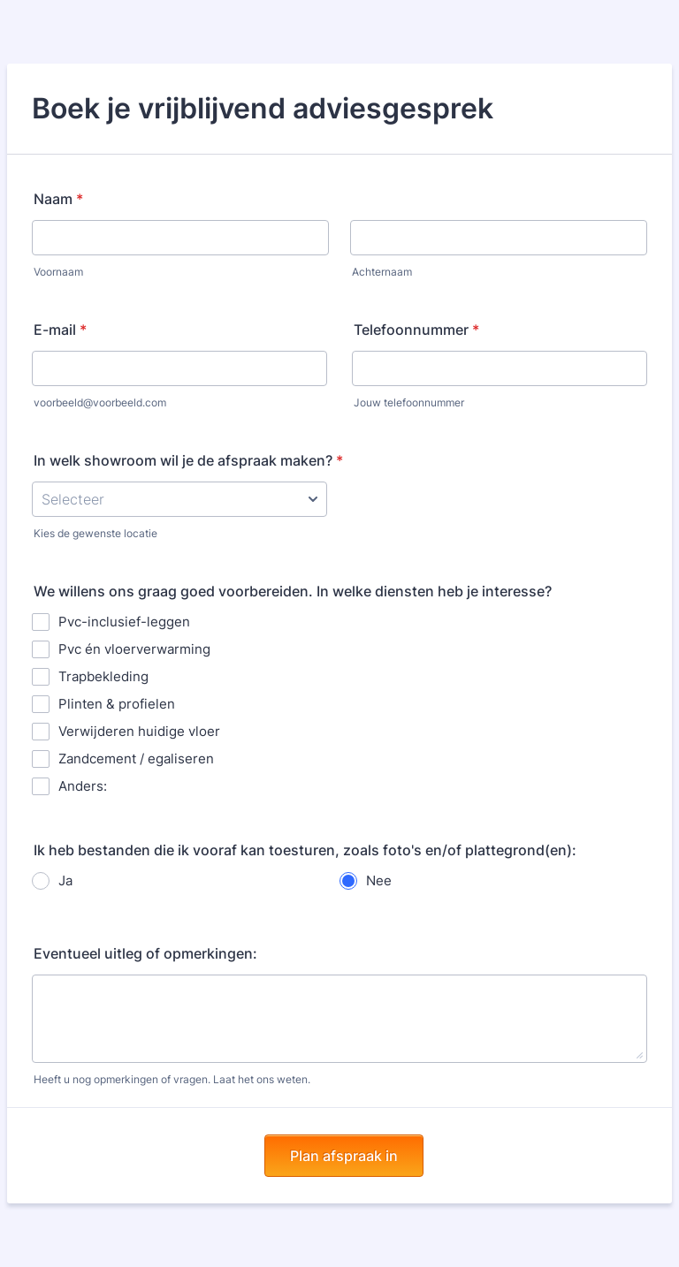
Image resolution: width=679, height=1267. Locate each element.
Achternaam (382, 271)
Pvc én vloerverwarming (134, 649)
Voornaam (58, 271)
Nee (379, 880)
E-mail (60, 329)
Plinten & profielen (116, 703)
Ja (65, 880)
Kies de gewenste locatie (95, 533)
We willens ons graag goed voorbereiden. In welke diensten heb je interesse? (293, 591)
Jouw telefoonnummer (409, 402)
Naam (58, 199)
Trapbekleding (103, 676)
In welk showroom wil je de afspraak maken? (188, 460)
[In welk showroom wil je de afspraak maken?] (179, 499)
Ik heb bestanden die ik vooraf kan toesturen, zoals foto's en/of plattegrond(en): (305, 850)
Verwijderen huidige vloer (139, 731)
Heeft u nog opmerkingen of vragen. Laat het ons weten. (172, 1079)
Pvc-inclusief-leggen (124, 621)
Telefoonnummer (416, 329)
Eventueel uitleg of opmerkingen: (145, 953)
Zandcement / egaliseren (136, 758)
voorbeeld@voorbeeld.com (100, 402)
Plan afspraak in (344, 1156)
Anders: (82, 786)
